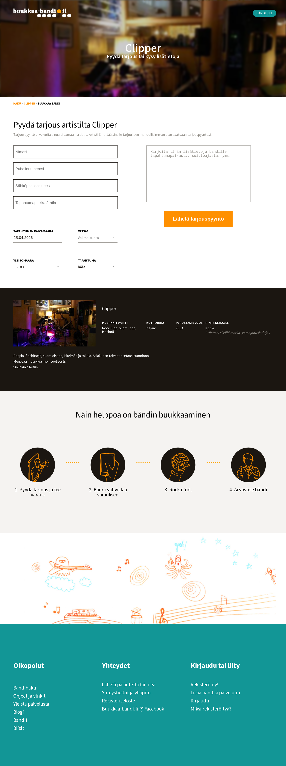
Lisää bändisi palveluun (215, 692)
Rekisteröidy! (204, 684)
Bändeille (264, 13)
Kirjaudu (200, 700)
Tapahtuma (87, 260)
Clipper (29, 103)
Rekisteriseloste (118, 700)
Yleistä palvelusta (31, 704)
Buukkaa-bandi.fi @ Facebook (133, 708)
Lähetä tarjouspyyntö (198, 228)
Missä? (83, 231)
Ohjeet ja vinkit (29, 696)
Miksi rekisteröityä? (211, 708)
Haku (17, 103)
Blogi (18, 712)
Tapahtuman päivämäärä (33, 231)
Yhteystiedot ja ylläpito (126, 692)
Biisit (18, 728)
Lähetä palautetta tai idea (128, 684)
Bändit (20, 720)
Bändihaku (24, 687)
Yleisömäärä (23, 260)
